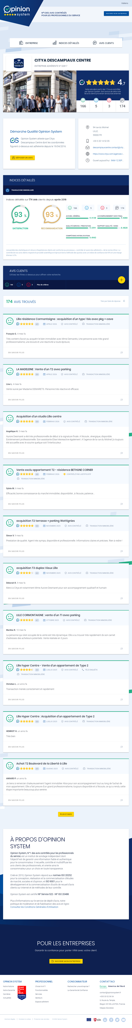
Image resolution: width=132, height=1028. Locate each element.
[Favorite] (121, 279)
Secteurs (38, 998)
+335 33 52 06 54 (107, 996)
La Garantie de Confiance (78, 990)
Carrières (6, 994)
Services (38, 994)
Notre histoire (8, 986)
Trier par (110, 301)
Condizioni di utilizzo (25, 1019)
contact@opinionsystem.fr (110, 993)
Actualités (7, 998)
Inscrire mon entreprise (116, 13)
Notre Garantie (9, 990)
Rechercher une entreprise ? (78, 986)
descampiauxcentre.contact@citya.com (111, 147)
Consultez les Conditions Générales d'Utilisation (34, 907)
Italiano (125, 3)
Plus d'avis (66, 814)
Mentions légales (10, 1019)
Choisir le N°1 (40, 986)
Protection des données (42, 1019)
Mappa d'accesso (107, 1008)
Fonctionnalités (41, 990)
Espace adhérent (42, 1002)
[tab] (103, 986)
